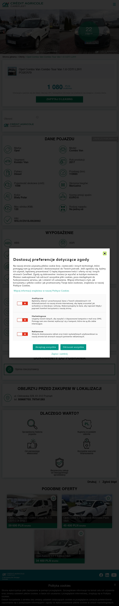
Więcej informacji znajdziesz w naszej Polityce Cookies (41, 290)
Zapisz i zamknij (59, 354)
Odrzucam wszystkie (73, 347)
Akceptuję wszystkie (45, 347)
